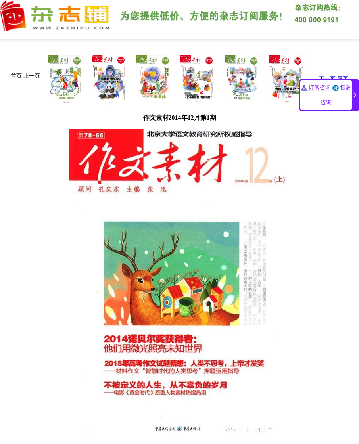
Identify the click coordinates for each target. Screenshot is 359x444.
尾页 (342, 79)
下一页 (327, 79)
